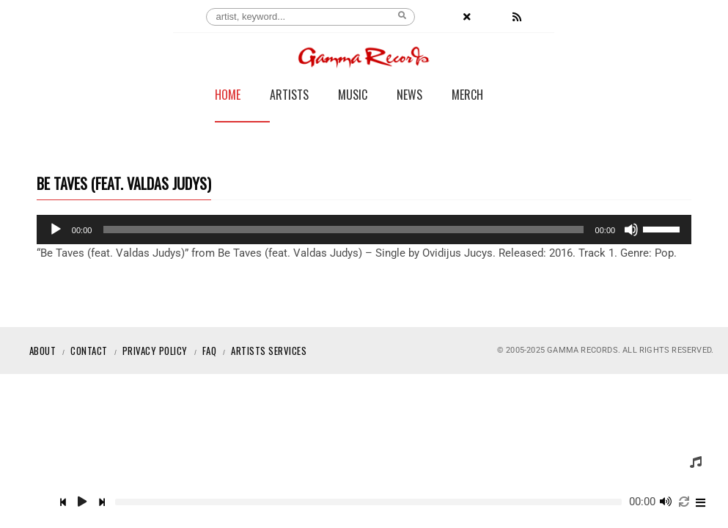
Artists (289, 96)
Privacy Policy (155, 350)
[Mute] (631, 229)
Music (352, 96)
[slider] (343, 229)
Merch (467, 96)
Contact (89, 350)
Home (227, 96)
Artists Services (268, 350)
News (409, 96)
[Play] (55, 229)
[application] (364, 229)
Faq (209, 350)
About (42, 350)
